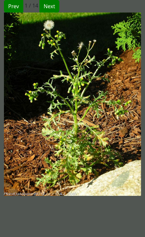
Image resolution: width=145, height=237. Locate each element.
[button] (38, 104)
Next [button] (49, 6)
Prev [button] (13, 6)
